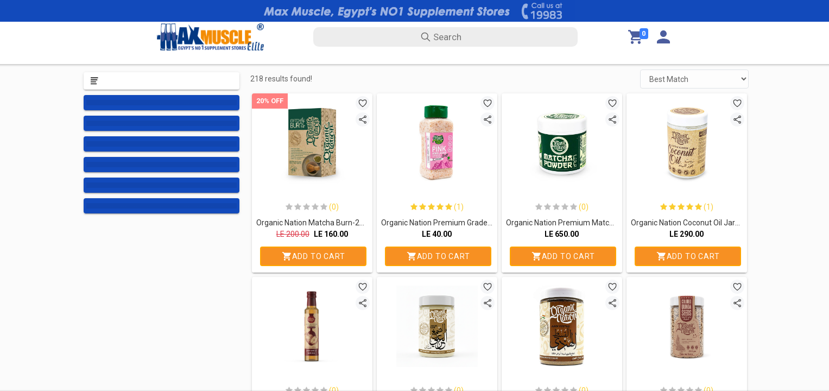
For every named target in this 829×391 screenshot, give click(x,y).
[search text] (445, 37)
